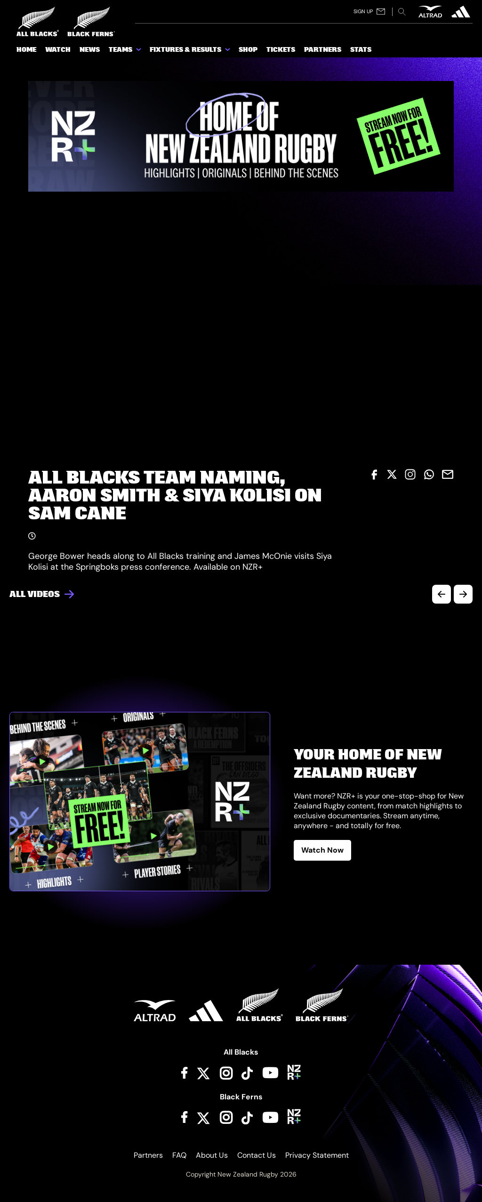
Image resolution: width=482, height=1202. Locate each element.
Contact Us (256, 1155)
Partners (148, 1155)
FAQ (179, 1155)
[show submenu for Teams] (139, 51)
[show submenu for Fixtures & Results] (228, 51)
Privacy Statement (317, 1155)
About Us (212, 1155)
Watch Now (322, 850)
